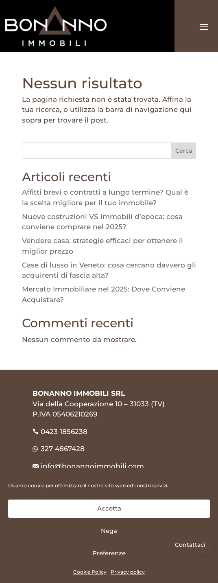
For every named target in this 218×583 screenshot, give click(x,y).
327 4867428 (59, 449)
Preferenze (109, 553)
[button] (204, 544)
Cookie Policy (90, 572)
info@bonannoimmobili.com (92, 466)
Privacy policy (128, 572)
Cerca (183, 150)
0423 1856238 (64, 431)
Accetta (109, 508)
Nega (109, 531)
